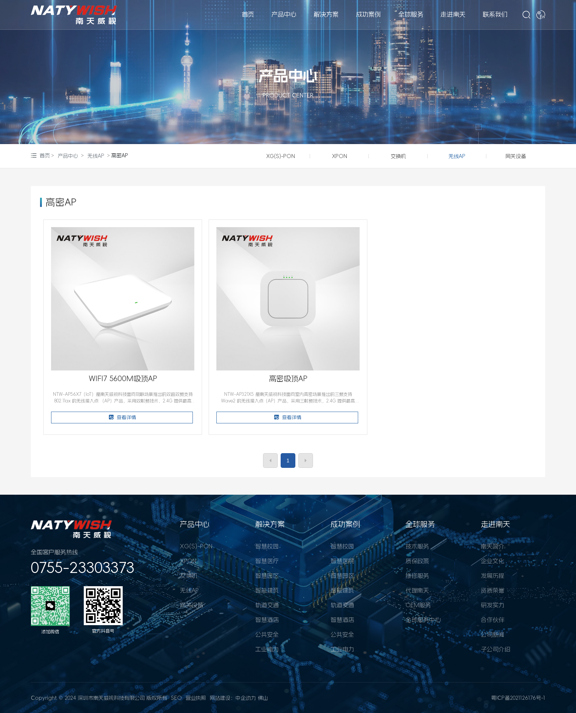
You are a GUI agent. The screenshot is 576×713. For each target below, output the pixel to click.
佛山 (263, 698)
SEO (176, 698)
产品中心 (288, 75)
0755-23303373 (82, 567)
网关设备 (515, 156)
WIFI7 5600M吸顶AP (123, 378)
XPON (339, 156)
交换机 (398, 156)
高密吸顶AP (288, 378)
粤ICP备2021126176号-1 (518, 698)
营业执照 (196, 698)
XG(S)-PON (280, 156)
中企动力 (245, 698)
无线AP (95, 155)
